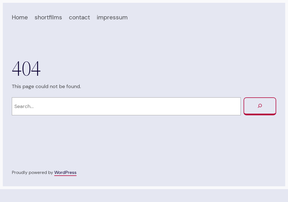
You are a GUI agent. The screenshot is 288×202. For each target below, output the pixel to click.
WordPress (65, 172)
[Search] (260, 106)
